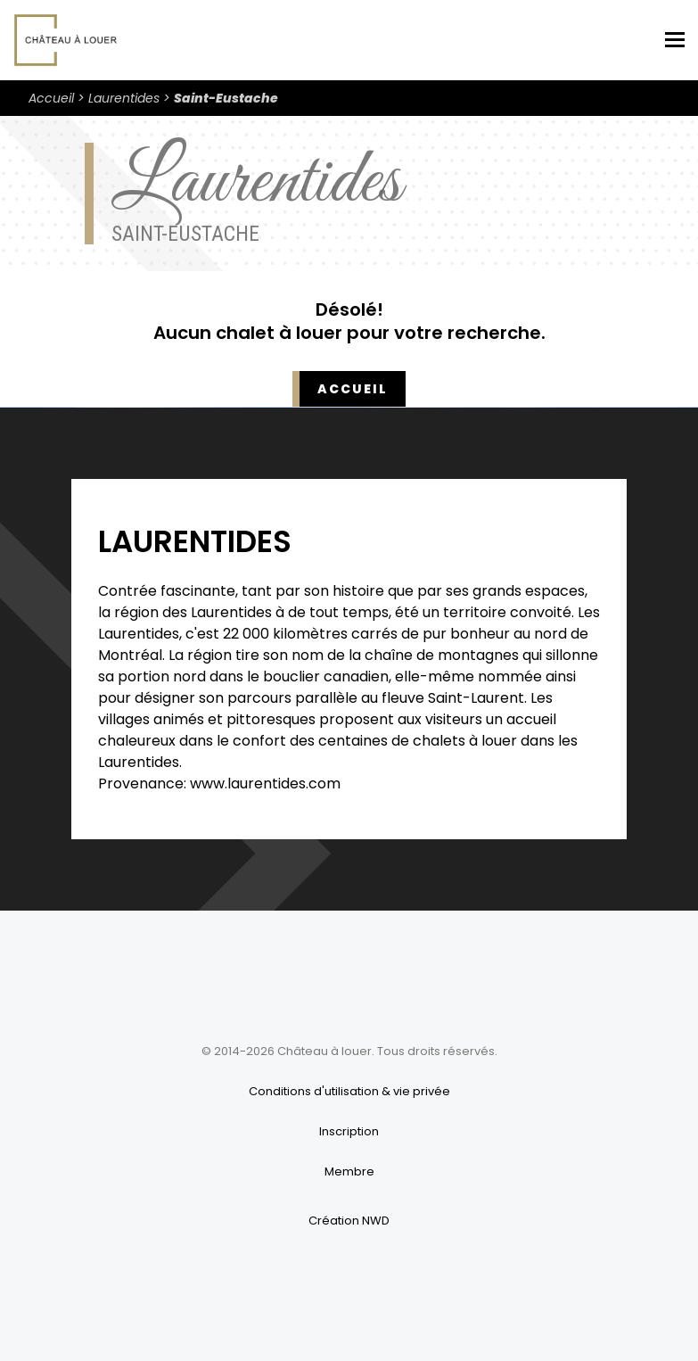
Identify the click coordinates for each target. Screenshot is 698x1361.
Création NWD (349, 1220)
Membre (349, 1171)
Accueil (51, 98)
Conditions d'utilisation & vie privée (349, 1091)
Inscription (349, 1131)
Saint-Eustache (226, 98)
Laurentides (124, 98)
